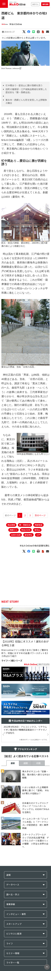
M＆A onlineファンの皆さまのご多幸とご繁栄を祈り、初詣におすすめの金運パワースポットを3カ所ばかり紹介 (24, 653)
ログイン (35, 4)
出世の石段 (16, 534)
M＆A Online (16, 24)
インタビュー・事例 (16, 914)
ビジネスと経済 (13, 933)
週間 (25, 763)
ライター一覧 (12, 962)
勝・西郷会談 (25, 524)
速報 (8, 874)
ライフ (4, 660)
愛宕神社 (28, 534)
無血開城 (11, 524)
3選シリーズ (16, 660)
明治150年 (25, 529)
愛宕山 (37, 529)
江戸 (38, 534)
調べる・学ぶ (12, 894)
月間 (38, 763)
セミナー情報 (12, 953)
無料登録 (45, 4)
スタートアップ (13, 923)
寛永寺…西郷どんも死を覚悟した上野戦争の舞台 (26, 101)
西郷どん (13, 529)
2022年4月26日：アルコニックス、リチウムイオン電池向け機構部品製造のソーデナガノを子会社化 (25, 729)
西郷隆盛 (38, 524)
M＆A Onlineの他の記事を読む (35, 545)
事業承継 (10, 904)
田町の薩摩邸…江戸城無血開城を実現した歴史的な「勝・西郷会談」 (26, 91)
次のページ (40, 515)
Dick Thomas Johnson (11, 68)
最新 (13, 763)
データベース (12, 884)
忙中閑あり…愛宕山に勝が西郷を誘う (24, 85)
